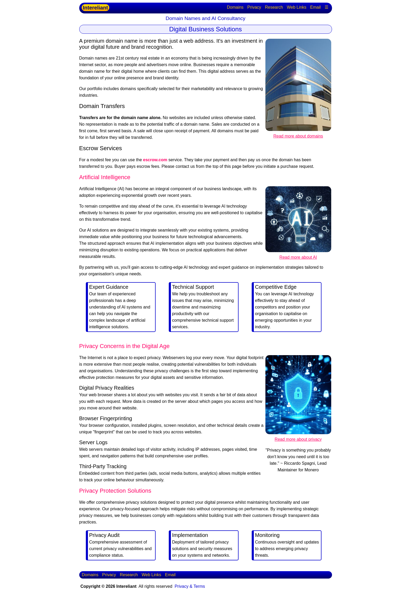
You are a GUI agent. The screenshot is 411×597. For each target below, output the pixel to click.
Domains (235, 7)
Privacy (254, 7)
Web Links (296, 7)
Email (315, 7)
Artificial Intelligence (104, 177)
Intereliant (95, 8)
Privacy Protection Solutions (115, 490)
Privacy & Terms (190, 586)
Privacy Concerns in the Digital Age (124, 346)
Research (274, 7)
